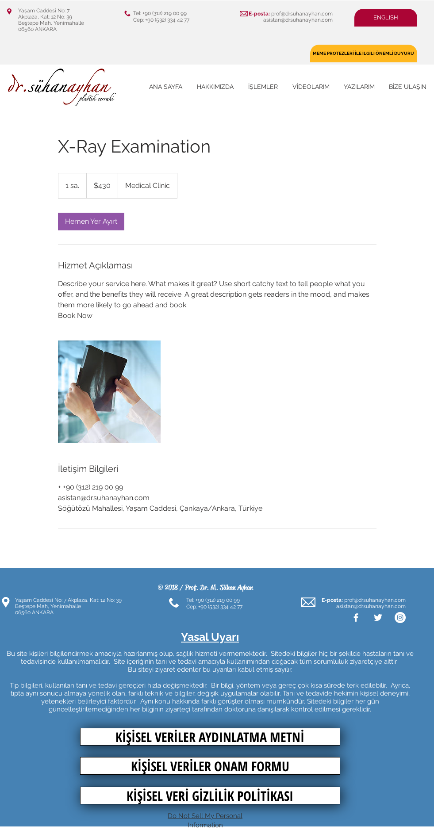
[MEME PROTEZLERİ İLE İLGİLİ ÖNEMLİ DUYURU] (363, 53)
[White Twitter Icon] (378, 617)
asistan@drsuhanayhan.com (298, 20)
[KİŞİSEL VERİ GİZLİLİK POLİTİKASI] (210, 795)
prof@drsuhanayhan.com (302, 14)
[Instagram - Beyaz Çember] (400, 617)
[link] (91, 221)
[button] (385, 18)
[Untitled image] (109, 391)
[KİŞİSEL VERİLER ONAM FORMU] (210, 766)
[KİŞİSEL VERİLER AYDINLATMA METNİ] (210, 737)
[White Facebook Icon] (355, 617)
